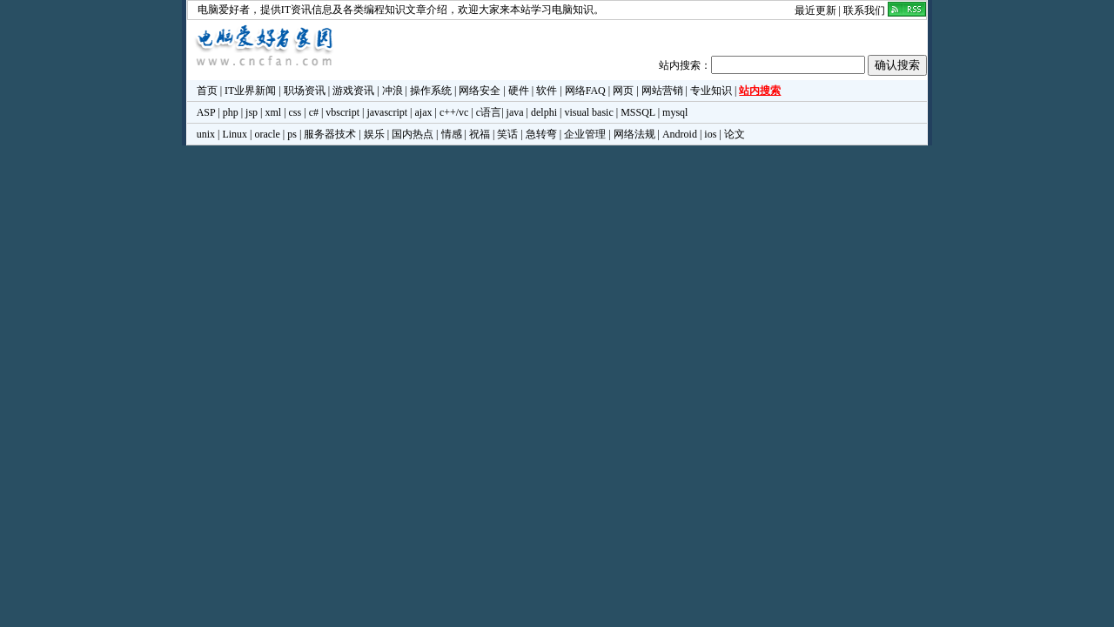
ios (710, 134)
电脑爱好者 (224, 9)
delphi (544, 112)
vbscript (342, 112)
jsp (251, 112)
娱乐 (374, 134)
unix (206, 134)
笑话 (507, 134)
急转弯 (541, 134)
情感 (451, 134)
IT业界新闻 (250, 90)
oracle (266, 134)
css (295, 112)
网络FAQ (585, 90)
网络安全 (479, 90)
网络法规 (634, 134)
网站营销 (662, 90)
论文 (734, 134)
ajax (424, 112)
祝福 (479, 134)
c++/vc (454, 112)
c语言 (488, 112)
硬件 (518, 90)
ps (292, 134)
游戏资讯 (353, 90)
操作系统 (431, 90)
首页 (207, 90)
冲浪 (392, 90)
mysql (675, 112)
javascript (386, 112)
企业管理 (585, 134)
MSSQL (638, 112)
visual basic (588, 112)
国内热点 (412, 134)
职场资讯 (304, 90)
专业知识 (711, 90)
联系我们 (864, 10)
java (515, 112)
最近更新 (815, 10)
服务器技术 (330, 134)
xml (273, 112)
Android (679, 134)
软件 (546, 90)
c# (314, 112)
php (230, 112)
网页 (623, 90)
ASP (206, 112)
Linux (234, 134)
